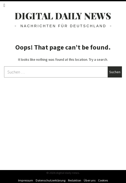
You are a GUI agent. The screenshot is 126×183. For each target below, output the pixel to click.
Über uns (89, 180)
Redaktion (74, 180)
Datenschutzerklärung (50, 180)
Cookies (103, 180)
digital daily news (63, 16)
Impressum (25, 180)
